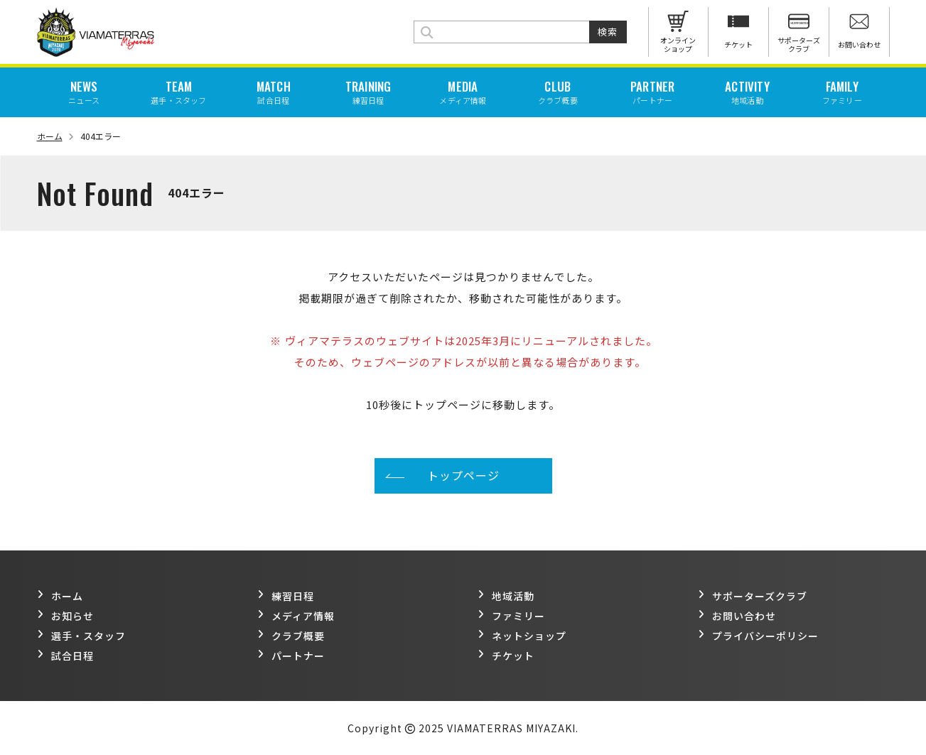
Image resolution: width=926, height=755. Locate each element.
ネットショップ (522, 636)
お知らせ (65, 616)
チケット (506, 655)
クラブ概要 (291, 636)
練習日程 (285, 596)
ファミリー (511, 616)
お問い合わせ (737, 616)
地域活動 (506, 596)
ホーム (55, 136)
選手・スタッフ (81, 636)
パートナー (291, 655)
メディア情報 (296, 616)
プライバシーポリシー (758, 636)
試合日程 (65, 655)
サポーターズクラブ (752, 596)
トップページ (463, 475)
